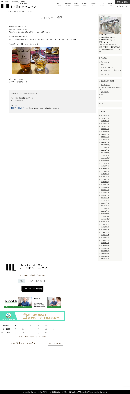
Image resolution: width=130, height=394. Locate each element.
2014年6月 (105, 229)
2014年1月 (105, 243)
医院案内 (93, 4)
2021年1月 (105, 142)
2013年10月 (105, 251)
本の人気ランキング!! (107, 67)
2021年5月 (105, 137)
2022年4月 (105, 123)
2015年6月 (105, 198)
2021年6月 (105, 134)
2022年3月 (105, 126)
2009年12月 (105, 253)
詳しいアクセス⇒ (55, 343)
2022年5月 (105, 121)
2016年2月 (105, 176)
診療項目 (85, 4)
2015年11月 (105, 184)
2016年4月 (105, 171)
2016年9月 (105, 163)
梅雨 (102, 65)
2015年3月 (105, 206)
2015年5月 (105, 200)
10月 (102, 97)
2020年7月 (105, 147)
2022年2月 (105, 129)
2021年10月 (105, 131)
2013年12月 (105, 245)
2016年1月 (105, 179)
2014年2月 (105, 240)
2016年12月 (105, 158)
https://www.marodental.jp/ (108, 44)
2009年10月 (105, 256)
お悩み (76, 4)
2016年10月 (105, 160)
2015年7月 (105, 195)
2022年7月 (105, 115)
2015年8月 (105, 192)
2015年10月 (105, 187)
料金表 (110, 4)
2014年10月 (105, 219)
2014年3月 (105, 237)
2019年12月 (105, 152)
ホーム (59, 4)
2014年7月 (105, 227)
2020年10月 (105, 145)
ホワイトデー (105, 74)
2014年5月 (105, 232)
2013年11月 (105, 248)
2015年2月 (105, 208)
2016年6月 (105, 168)
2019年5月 (105, 155)
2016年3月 (105, 174)
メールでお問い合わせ (32, 289)
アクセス (102, 4)
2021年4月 (105, 139)
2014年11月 (105, 216)
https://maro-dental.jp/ (30, 93)
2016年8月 (105, 166)
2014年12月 (105, 213)
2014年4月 (105, 235)
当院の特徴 (68, 4)
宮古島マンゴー (105, 62)
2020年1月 (105, 150)
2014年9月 (105, 221)
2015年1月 (105, 211)
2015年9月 (105, 190)
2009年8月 (105, 259)
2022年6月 (105, 118)
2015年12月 (105, 182)
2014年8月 (105, 224)
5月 (102, 94)
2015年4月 (105, 203)
